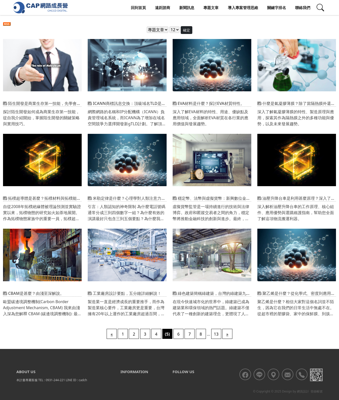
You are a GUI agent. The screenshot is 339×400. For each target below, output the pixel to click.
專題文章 (211, 7)
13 (216, 334)
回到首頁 (138, 7)
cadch (83, 386)
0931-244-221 (55, 386)
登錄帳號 (317, 397)
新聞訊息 (186, 7)
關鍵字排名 (276, 7)
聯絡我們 (302, 7)
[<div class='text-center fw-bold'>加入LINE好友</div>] (259, 380)
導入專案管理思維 (243, 7)
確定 (186, 30)
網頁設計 (303, 397)
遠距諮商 (162, 7)
